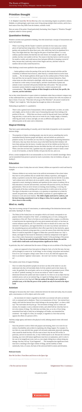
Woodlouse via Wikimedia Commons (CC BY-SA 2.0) (37, 359)
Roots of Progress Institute (49, 5)
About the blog (13, 5)
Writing (20, 5)
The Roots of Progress (19, 3)
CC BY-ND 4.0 (52, 405)
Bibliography (32, 5)
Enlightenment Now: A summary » (62, 366)
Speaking (25, 5)
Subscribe (38, 5)
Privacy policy (41, 408)
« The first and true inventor (18, 366)
